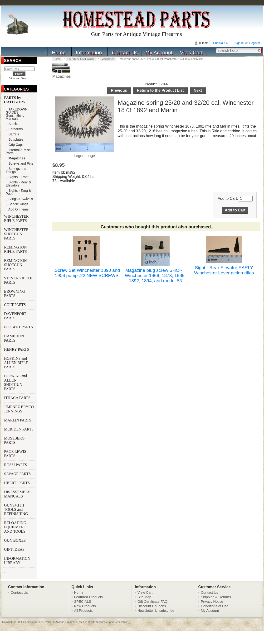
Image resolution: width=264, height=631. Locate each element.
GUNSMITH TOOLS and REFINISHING (16, 509)
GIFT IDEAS (14, 549)
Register (254, 43)
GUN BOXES (15, 540)
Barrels (12, 134)
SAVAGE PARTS (18, 474)
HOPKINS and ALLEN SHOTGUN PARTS (15, 382)
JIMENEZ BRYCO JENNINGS (19, 409)
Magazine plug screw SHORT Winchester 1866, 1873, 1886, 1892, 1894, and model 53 (155, 275)
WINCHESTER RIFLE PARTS (16, 218)
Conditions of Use (215, 606)
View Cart (191, 53)
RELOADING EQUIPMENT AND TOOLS (15, 527)
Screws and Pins (19, 163)
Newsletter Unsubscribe (155, 610)
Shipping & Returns (216, 597)
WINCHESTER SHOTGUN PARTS (16, 234)
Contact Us (125, 53)
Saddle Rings (17, 204)
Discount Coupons (151, 606)
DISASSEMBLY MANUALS (17, 494)
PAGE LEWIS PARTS (15, 453)
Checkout (219, 43)
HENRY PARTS (17, 349)
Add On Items (17, 209)
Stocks (12, 123)
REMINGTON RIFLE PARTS (16, 249)
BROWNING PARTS (14, 293)
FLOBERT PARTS (18, 327)
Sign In (239, 43)
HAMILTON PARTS (14, 338)
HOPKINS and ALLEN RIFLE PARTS (16, 362)
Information (89, 53)
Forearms (14, 129)
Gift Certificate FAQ (152, 601)
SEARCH (12, 60)
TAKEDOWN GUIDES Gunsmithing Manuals (16, 114)
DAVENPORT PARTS (15, 316)
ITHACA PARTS (17, 398)
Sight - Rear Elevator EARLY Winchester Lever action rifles (224, 270)
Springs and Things (16, 170)
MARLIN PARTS (18, 420)
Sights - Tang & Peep (18, 192)
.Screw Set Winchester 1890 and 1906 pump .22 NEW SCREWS (87, 273)
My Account (158, 53)
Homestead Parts (33, 622)
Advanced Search (19, 78)
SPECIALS (82, 601)
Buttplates (14, 139)
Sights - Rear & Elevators (18, 184)
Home (59, 53)
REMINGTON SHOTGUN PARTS (15, 264)
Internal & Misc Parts (18, 151)
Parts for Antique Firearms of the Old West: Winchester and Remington (86, 622)
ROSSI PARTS (15, 465)
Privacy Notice (212, 601)
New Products (85, 606)
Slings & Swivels (19, 199)
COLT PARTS (15, 305)
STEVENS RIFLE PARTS (18, 280)
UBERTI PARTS (17, 483)
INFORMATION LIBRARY (17, 560)
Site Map (144, 597)
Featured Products (88, 597)
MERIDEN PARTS (19, 429)
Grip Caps (15, 144)
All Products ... (85, 610)
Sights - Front (17, 177)
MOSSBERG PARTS (14, 440)
